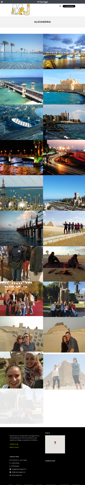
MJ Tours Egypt (42, 2)
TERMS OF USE (14, 444)
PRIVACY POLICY (14, 447)
